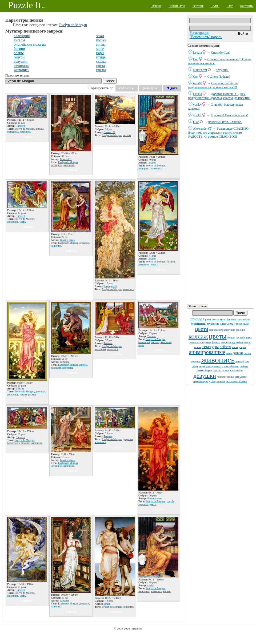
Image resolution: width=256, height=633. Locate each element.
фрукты (215, 342)
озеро (247, 342)
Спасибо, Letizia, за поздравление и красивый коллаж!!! (213, 85)
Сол (195, 59)
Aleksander (200, 128)
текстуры (210, 346)
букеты (234, 366)
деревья (196, 361)
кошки (242, 381)
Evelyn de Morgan (73, 25)
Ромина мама (67, 239)
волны (19, 53)
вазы (249, 337)
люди (202, 366)
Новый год (233, 337)
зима (229, 353)
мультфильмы (228, 319)
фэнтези (238, 370)
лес (247, 361)
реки (208, 319)
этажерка (227, 370)
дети (195, 366)
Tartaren (20, 125)
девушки (204, 375)
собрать (28, 137)
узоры (242, 347)
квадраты (205, 342)
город (232, 342)
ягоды (230, 376)
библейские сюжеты (30, 44)
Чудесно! (222, 70)
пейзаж (225, 347)
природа (197, 319)
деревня (220, 381)
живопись (218, 359)
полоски (221, 376)
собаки (244, 366)
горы (246, 319)
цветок (215, 319)
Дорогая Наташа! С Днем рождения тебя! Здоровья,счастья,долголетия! (219, 96)
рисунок (240, 377)
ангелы (19, 40)
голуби (19, 57)
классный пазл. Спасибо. (225, 122)
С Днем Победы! (218, 76)
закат (235, 347)
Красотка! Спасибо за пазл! (229, 115)
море (224, 342)
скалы (101, 61)
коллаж (198, 336)
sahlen (107, 603)
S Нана (20, 388)
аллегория (22, 36)
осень (198, 347)
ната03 (197, 83)
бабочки (240, 329)
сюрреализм (216, 329)
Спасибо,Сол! (220, 52)
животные (229, 329)
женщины (198, 323)
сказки (247, 353)
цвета (201, 329)
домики (238, 353)
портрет (217, 370)
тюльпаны (232, 381)
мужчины (213, 323)
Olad (196, 122)
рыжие (32, 394)
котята (209, 366)
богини (19, 49)
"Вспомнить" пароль (206, 37)
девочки (195, 342)
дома (212, 381)
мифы (101, 44)
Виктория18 (110, 286)
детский (240, 361)
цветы (217, 336)
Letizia (197, 52)
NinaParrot (200, 70)
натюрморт (227, 323)
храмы (226, 366)
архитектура (200, 381)
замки (245, 323)
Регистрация (199, 33)
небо (243, 337)
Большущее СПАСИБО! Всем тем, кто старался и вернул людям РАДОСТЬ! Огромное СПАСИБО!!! (219, 132)
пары (239, 319)
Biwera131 (66, 159)
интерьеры (204, 370)
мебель (239, 342)
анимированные (207, 352)
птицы (218, 366)
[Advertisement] (214, 222)
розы (239, 323)
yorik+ (197, 104)
